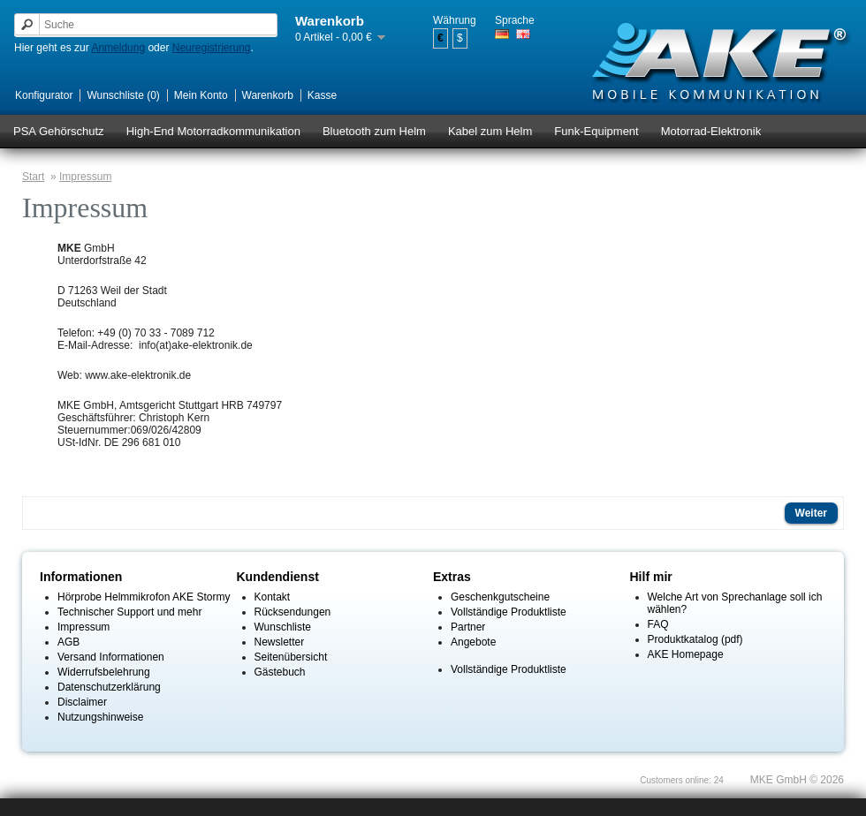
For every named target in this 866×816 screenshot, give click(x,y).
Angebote (473, 642)
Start (33, 176)
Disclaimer (82, 702)
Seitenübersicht (291, 657)
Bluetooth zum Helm (374, 131)
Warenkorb (267, 95)
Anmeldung (118, 48)
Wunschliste (282, 627)
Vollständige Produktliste (508, 612)
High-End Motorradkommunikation (213, 131)
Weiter (811, 513)
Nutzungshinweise (100, 717)
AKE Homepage (686, 654)
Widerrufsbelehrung (103, 672)
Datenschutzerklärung (109, 687)
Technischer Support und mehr (129, 612)
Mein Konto (201, 95)
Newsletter (279, 642)
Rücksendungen (292, 612)
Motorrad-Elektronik (711, 131)
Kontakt (272, 597)
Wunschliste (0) (123, 95)
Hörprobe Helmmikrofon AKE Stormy (143, 597)
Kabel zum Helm (490, 131)
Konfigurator (43, 95)
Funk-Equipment (596, 131)
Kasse (322, 95)
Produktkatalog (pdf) (695, 639)
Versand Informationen (110, 657)
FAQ (658, 624)
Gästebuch (280, 672)
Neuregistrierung (211, 48)
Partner (468, 627)
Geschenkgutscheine (500, 597)
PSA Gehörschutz (58, 131)
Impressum (85, 176)
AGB (68, 642)
